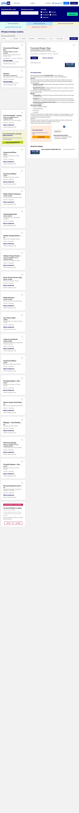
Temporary (45, 17)
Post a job (48, 3)
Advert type (31, 38)
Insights (32, 3)
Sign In (66, 3)
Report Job (57, 131)
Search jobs (72, 14)
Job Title (8, 523)
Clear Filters (74, 38)
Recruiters (74, 3)
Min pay (23, 38)
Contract (53, 14)
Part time (44, 12)
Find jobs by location (27, 9)
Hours (51, 38)
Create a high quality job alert (14, 142)
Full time (52, 12)
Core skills (15, 38)
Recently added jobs (13, 23)
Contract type (59, 38)
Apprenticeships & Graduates (66, 23)
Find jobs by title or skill (8, 9)
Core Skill (18, 523)
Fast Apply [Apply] (34, 58)
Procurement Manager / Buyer (40, 48)
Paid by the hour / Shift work (39, 27)
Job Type (43, 9)
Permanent (45, 14)
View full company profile (69, 149)
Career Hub (17, 3)
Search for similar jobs (48, 58)
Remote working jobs (39, 23)
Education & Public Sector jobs (13, 27)
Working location (42, 38)
